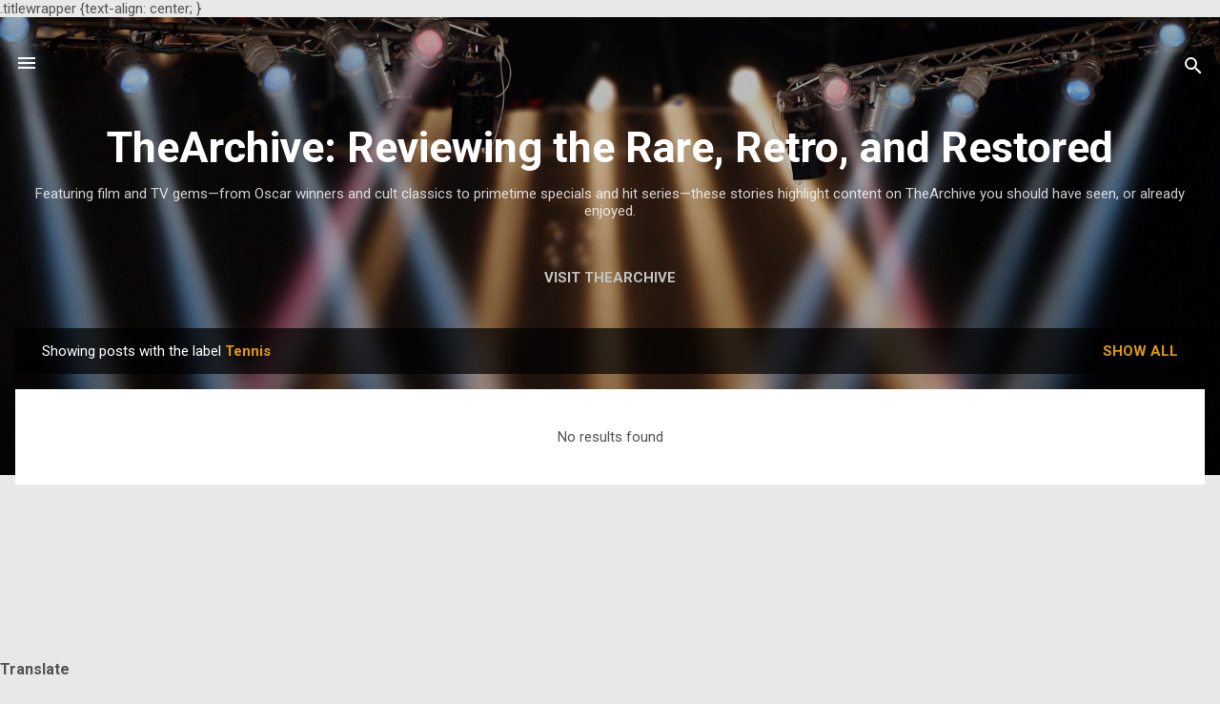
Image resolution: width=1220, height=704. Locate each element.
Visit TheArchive (610, 277)
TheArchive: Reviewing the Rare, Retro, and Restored (610, 147)
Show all (1140, 351)
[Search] (1193, 69)
